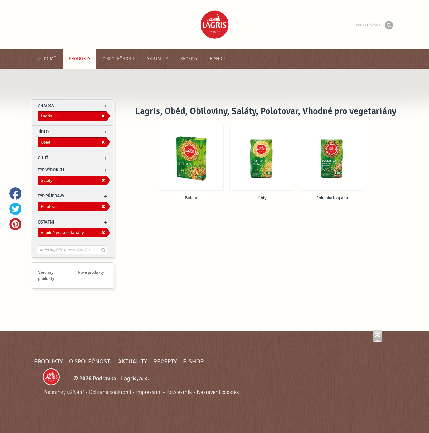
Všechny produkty (46, 275)
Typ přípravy (51, 196)
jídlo (43, 131)
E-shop (217, 59)
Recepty (188, 59)
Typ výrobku (51, 170)
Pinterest (15, 224)
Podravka (215, 24)
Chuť (43, 158)
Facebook (15, 193)
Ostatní (46, 222)
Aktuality (157, 59)
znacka (46, 105)
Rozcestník (179, 392)
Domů (47, 59)
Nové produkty (91, 272)
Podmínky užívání (63, 392)
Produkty (79, 59)
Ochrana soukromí (110, 392)
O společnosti (118, 59)
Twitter (15, 209)
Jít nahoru (377, 336)
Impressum (149, 392)
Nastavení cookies (218, 392)
